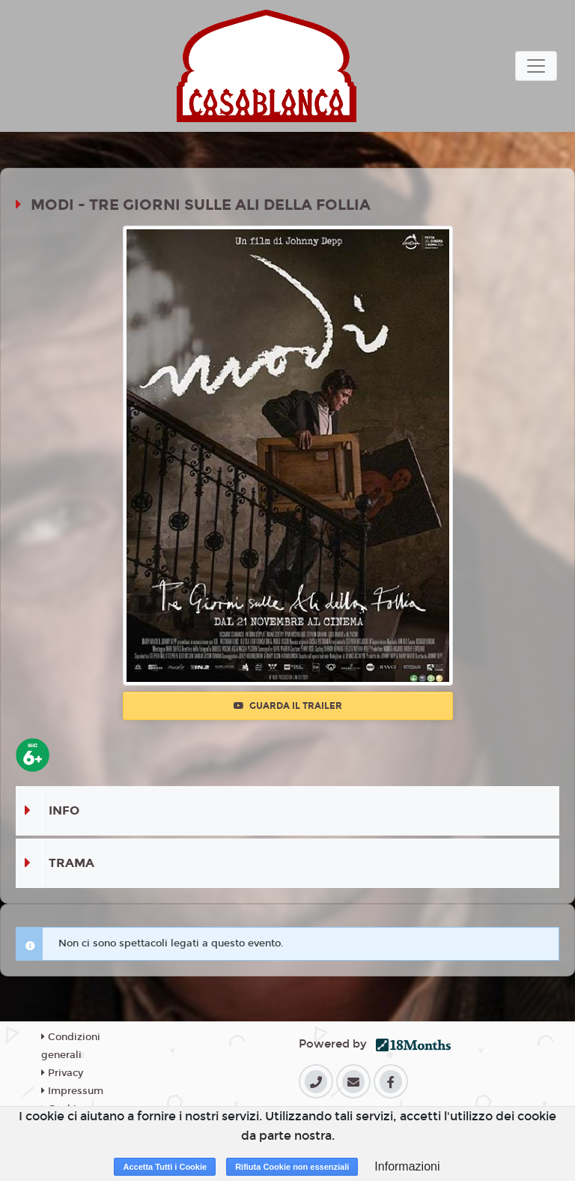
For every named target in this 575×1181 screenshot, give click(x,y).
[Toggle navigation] (536, 66)
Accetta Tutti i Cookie (165, 1166)
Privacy (62, 1073)
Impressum (72, 1091)
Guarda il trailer (288, 706)
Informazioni (406, 1166)
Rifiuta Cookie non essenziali (292, 1166)
